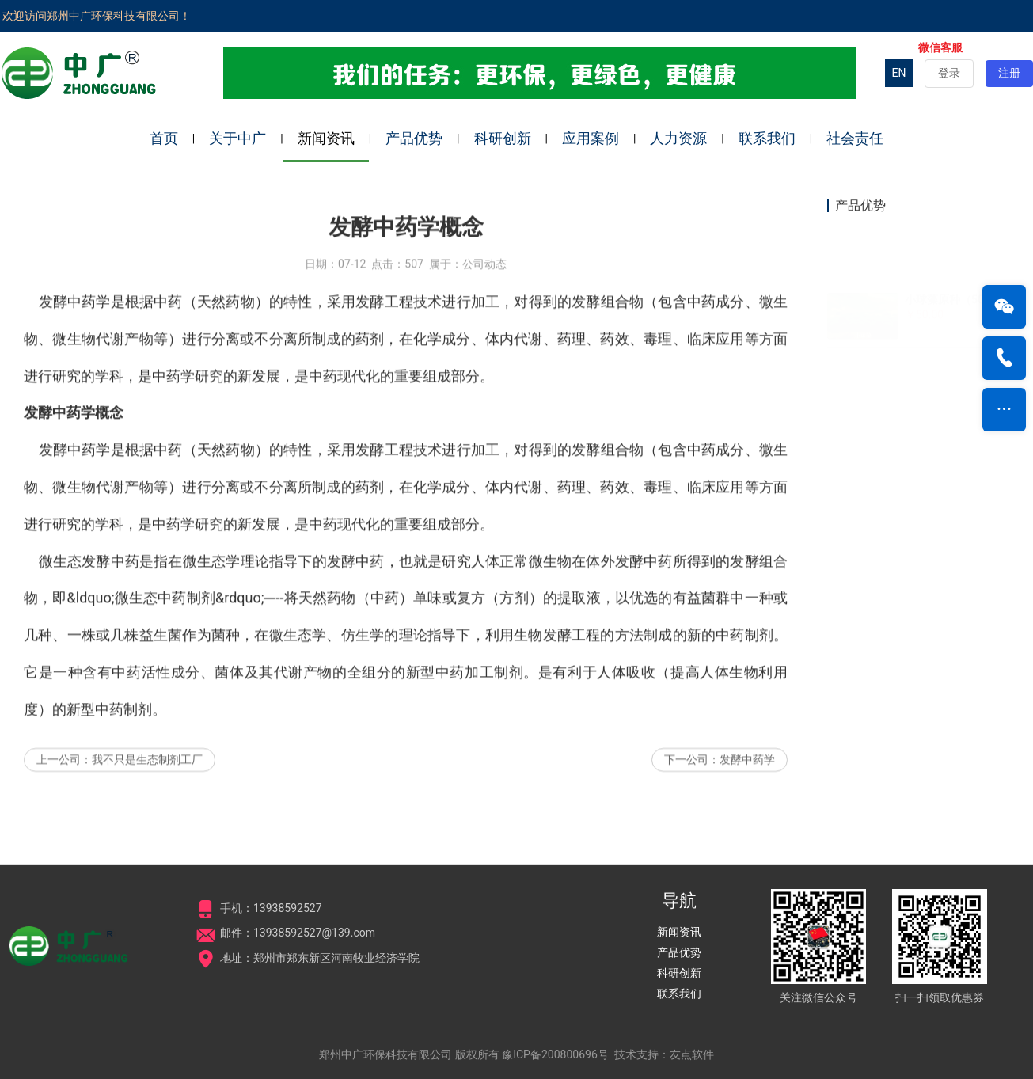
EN (899, 72)
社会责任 (854, 138)
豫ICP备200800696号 (555, 1054)
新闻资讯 (326, 138)
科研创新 (502, 138)
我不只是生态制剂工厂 (147, 785)
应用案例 (590, 138)
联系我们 (767, 138)
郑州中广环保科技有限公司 (385, 1054)
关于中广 (237, 138)
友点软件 (692, 1054)
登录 (949, 72)
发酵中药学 (747, 785)
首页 (164, 138)
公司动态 (484, 289)
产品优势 (413, 138)
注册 (1009, 72)
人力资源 (678, 138)
